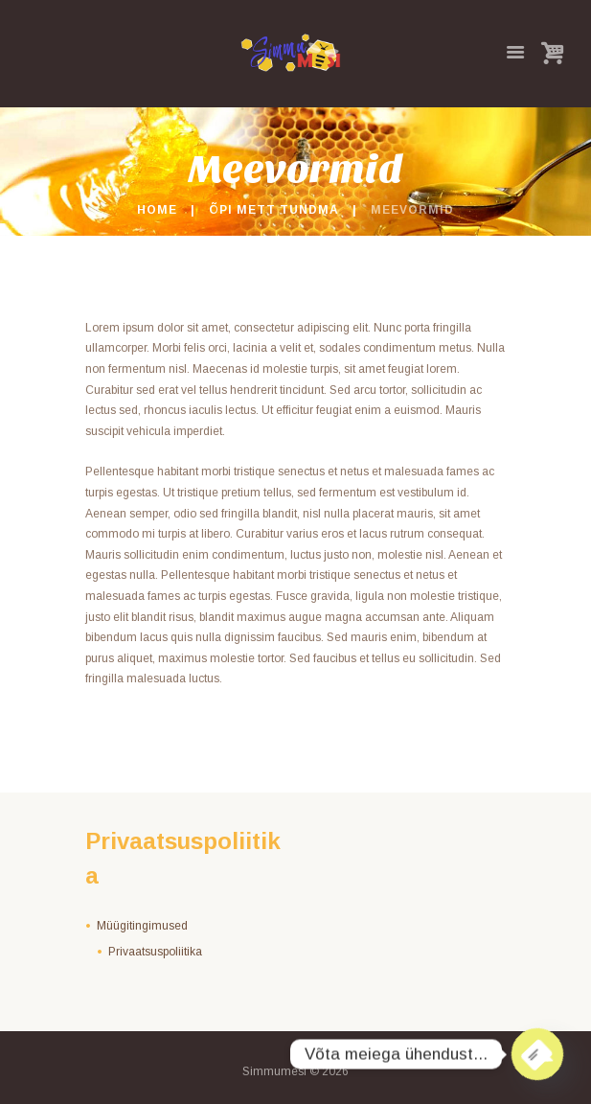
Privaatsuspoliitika (155, 951)
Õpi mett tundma (274, 210)
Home (157, 210)
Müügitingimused (142, 925)
